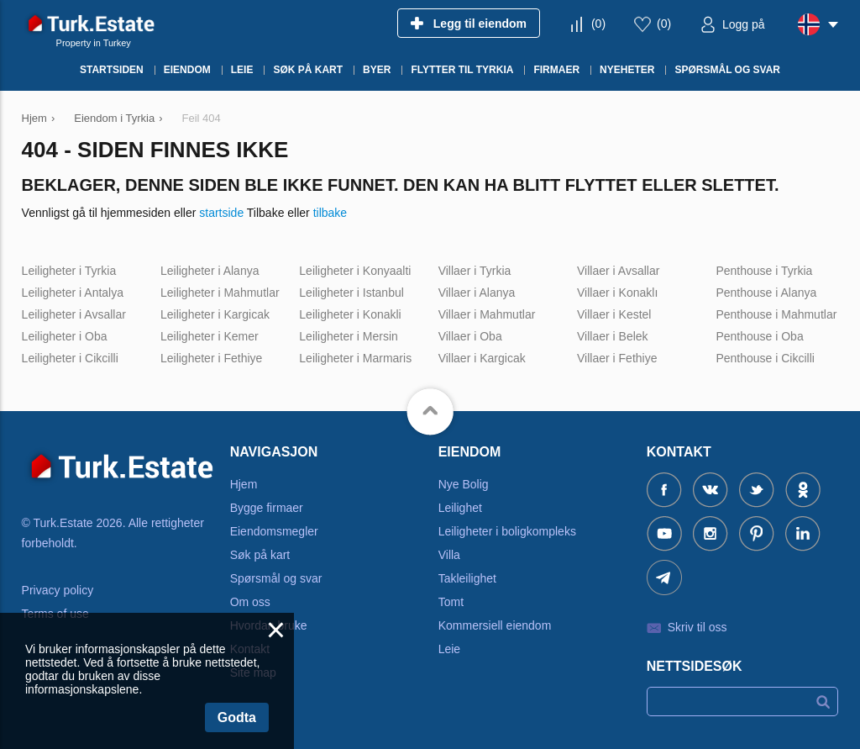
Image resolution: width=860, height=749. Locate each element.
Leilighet (460, 507)
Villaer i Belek (612, 336)
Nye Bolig (463, 484)
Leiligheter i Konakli (350, 314)
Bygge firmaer (266, 507)
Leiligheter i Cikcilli (70, 358)
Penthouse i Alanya (766, 292)
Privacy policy (58, 590)
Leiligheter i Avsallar (74, 314)
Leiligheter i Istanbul (351, 292)
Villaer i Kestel (614, 314)
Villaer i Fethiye (617, 358)
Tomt (451, 602)
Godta (237, 717)
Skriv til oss (697, 627)
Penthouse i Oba (759, 336)
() (598, 23)
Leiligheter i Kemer (209, 336)
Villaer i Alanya (477, 292)
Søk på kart (260, 555)
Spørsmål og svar (276, 578)
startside (221, 212)
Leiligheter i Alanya (210, 270)
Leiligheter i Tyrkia (69, 270)
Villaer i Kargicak (482, 358)
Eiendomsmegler (274, 531)
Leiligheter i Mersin (348, 336)
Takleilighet (467, 578)
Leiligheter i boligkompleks (507, 531)
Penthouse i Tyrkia (764, 270)
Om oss (250, 602)
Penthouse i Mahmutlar (776, 314)
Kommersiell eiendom (495, 625)
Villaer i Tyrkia (474, 270)
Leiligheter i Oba (65, 336)
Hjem (244, 484)
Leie (449, 649)
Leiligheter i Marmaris (355, 358)
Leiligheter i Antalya (72, 292)
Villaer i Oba (470, 336)
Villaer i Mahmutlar (487, 314)
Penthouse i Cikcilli (765, 358)
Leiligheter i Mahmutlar (220, 292)
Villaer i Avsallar (618, 270)
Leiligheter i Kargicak (215, 314)
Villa (449, 555)
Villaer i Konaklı (617, 292)
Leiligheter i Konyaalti (355, 270)
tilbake (330, 212)
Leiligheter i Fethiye (211, 358)
